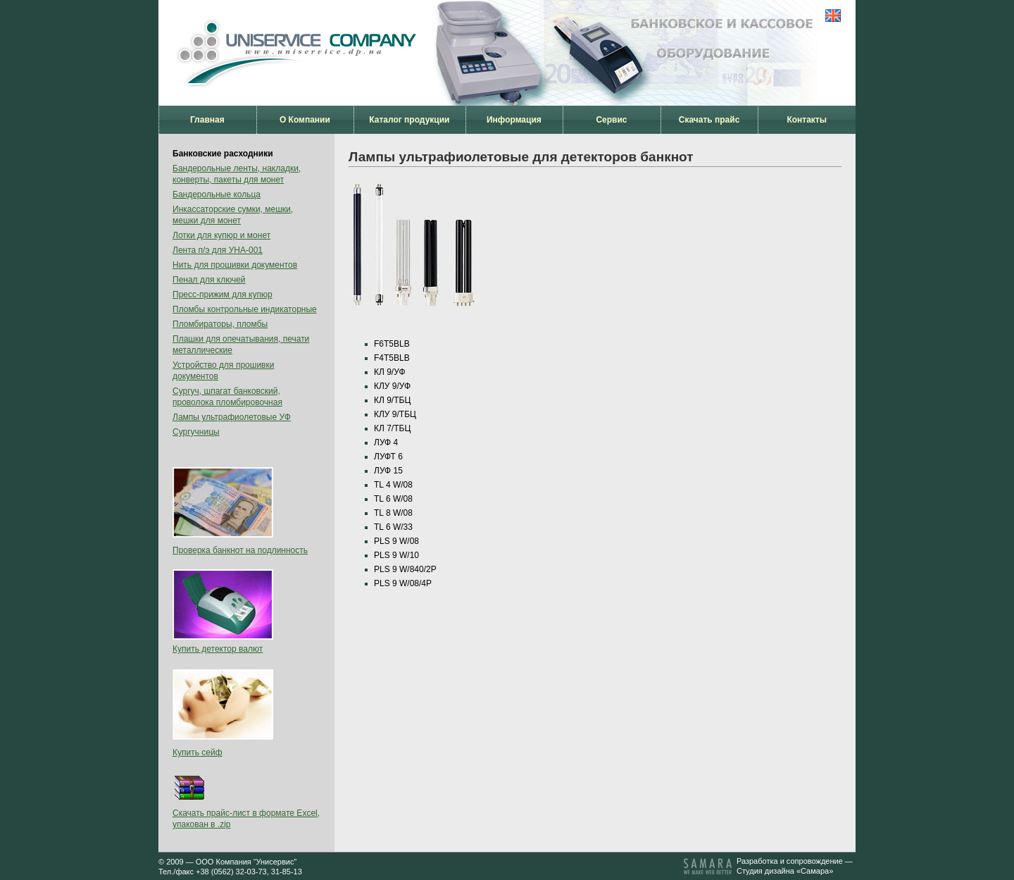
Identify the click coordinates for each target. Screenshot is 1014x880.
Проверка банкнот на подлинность (240, 550)
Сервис (611, 120)
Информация (514, 120)
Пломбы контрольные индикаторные (245, 309)
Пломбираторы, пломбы (220, 324)
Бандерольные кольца (217, 194)
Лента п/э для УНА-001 (218, 250)
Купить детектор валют (218, 649)
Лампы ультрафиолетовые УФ (232, 417)
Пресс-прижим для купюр (223, 294)
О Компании (305, 120)
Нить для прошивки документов (235, 265)
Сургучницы (196, 432)
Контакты (807, 120)
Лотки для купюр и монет (221, 235)
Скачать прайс (709, 120)
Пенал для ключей (209, 280)
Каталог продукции (409, 120)
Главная (207, 120)
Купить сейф (198, 752)
